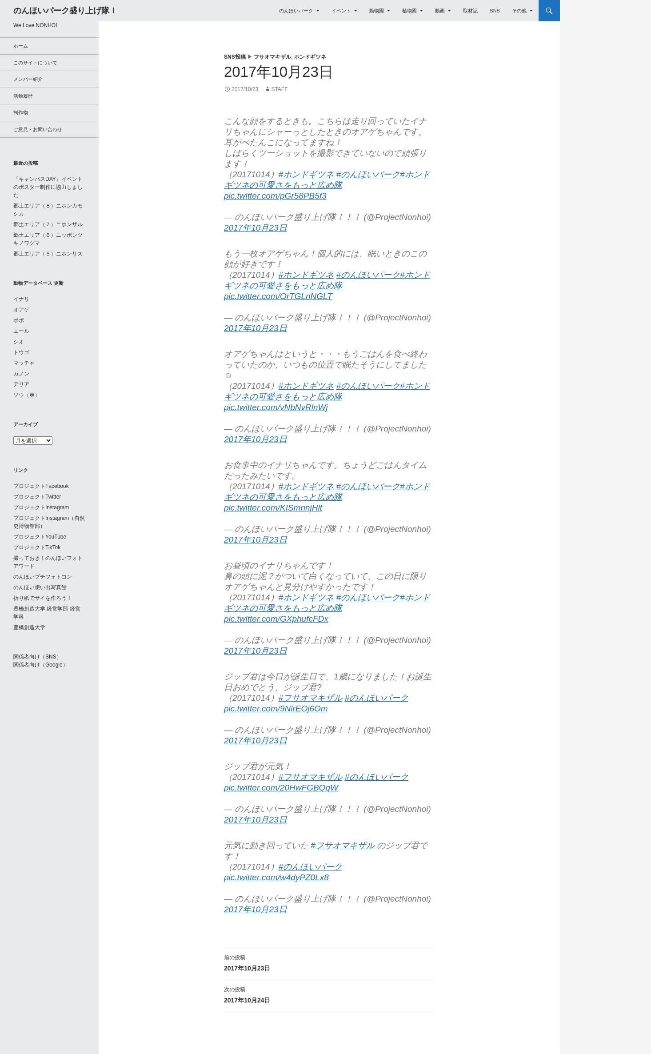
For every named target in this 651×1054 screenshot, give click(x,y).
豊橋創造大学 (29, 627)
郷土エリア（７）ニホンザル (48, 224)
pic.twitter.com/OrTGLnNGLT (278, 296)
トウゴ (21, 352)
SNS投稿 (235, 57)
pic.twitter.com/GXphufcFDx (276, 618)
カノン (21, 374)
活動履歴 (23, 96)
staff (279, 89)
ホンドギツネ (310, 57)
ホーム (20, 45)
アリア (21, 384)
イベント (341, 10)
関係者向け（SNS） (37, 657)
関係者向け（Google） (40, 665)
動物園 (376, 10)
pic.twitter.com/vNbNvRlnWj (276, 407)
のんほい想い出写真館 (40, 587)
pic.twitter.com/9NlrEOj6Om (276, 708)
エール (21, 331)
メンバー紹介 (28, 79)
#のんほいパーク (368, 174)
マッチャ (24, 363)
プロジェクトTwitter (37, 497)
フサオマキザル (272, 57)
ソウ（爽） (26, 395)
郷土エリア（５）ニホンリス (48, 254)
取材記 (470, 10)
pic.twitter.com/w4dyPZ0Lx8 (276, 877)
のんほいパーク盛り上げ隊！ (65, 10)
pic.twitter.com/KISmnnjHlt (273, 507)
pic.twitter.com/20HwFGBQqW (281, 787)
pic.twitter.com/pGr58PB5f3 (275, 195)
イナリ (21, 299)
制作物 (20, 112)
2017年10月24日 (329, 994)
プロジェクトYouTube (39, 537)
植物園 (409, 10)
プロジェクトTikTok (36, 547)
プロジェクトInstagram (41, 507)
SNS (495, 10)
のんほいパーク (296, 10)
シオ (18, 342)
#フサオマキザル (311, 698)
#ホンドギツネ (306, 174)
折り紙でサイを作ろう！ (42, 598)
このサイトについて (35, 62)
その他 (519, 10)
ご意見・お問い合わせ (37, 129)
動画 (440, 10)
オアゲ (21, 310)
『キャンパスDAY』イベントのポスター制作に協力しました (48, 187)
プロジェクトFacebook (41, 486)
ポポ (18, 320)
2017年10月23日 (255, 227)
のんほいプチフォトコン (42, 577)
